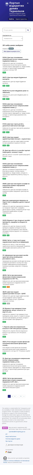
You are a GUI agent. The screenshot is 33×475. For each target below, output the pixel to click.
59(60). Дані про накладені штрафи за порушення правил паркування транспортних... (16, 185)
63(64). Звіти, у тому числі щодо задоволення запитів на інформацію (16, 241)
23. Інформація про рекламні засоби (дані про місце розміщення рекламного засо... (15, 257)
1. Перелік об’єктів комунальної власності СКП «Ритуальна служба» (15, 328)
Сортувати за (7, 35)
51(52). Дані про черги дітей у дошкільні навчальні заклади (13, 125)
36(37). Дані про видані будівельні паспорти (15, 78)
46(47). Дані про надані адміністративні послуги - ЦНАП (14, 293)
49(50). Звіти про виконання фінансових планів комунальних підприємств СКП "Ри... (14, 277)
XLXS (8, 303)
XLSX (4, 72)
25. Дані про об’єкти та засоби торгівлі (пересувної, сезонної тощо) (16, 151)
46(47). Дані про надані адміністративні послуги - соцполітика (16, 138)
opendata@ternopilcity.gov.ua (17, 431)
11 (20, 396)
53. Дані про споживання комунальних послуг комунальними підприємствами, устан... (16, 360)
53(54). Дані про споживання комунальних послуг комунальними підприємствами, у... (15, 59)
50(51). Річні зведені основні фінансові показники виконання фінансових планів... (16, 343)
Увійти (11, 19)
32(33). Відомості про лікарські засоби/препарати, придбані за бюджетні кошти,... (16, 222)
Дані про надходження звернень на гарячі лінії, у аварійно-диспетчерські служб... (16, 202)
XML (8, 286)
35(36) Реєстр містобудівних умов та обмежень (15, 91)
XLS (4, 85)
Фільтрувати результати (12, 51)
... (17, 396)
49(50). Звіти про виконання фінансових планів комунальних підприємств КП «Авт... (14, 380)
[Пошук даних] (14, 30)
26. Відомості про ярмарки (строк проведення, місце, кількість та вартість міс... (14, 310)
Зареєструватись (21, 19)
